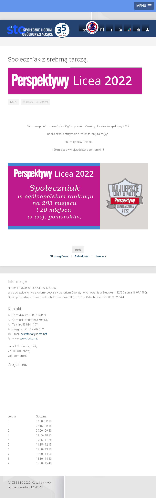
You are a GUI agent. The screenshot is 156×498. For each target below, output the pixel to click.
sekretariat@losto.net (34, 334)
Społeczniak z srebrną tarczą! (48, 59)
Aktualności (82, 256)
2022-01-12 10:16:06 (37, 101)
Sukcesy (101, 256)
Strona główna (59, 256)
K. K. (14, 101)
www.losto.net (29, 338)
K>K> (48, 482)
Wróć (78, 249)
